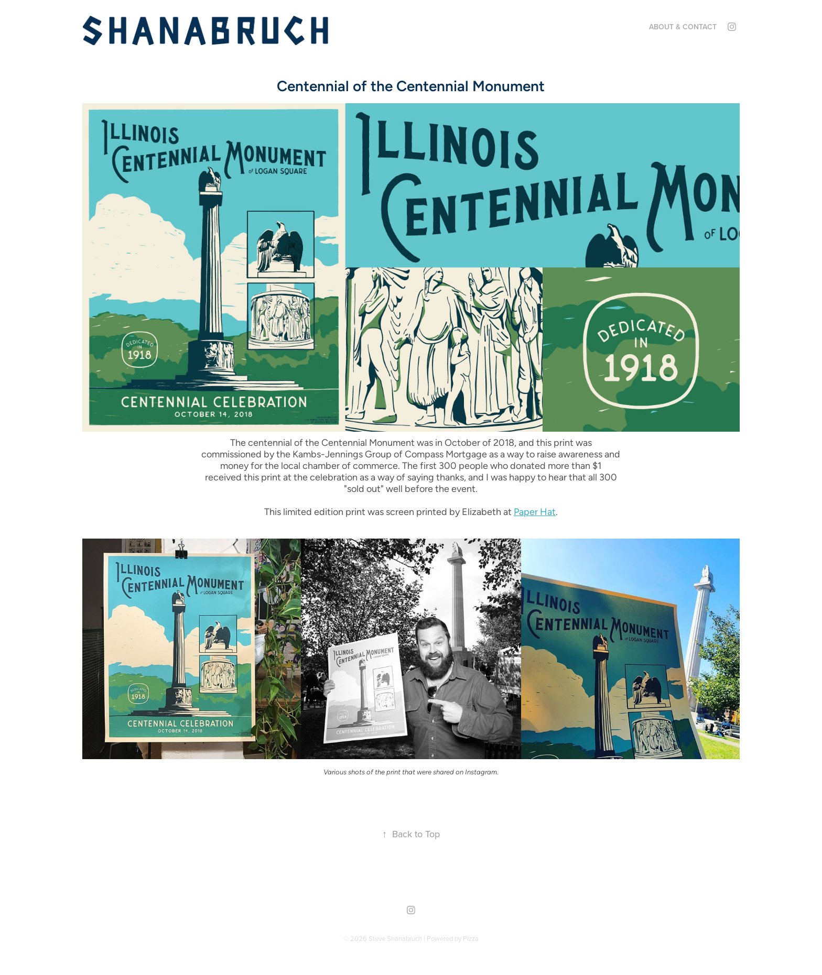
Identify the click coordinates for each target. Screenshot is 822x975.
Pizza (471, 938)
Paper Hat (535, 511)
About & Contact (683, 26)
